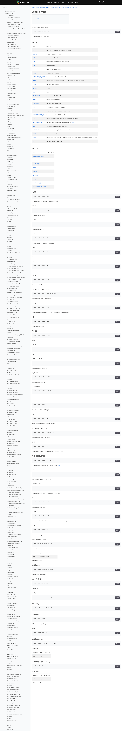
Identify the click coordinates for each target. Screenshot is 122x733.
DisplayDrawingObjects (12, 445)
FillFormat (9, 563)
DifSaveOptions (11, 437)
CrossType (9, 332)
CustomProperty (11, 350)
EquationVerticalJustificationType (15, 512)
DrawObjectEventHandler (13, 463)
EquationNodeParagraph (13, 508)
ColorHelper (10, 239)
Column (9, 246)
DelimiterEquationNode (12, 430)
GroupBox (9, 663)
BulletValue (9, 124)
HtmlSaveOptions (11, 709)
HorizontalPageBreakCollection (14, 680)
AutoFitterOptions (11, 66)
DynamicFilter (10, 472)
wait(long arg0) (37, 182)
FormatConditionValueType (13, 621)
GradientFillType (11, 649)
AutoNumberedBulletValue (13, 73)
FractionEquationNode (12, 632)
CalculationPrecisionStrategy (14, 137)
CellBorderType (10, 146)
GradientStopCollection (12, 656)
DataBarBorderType (12, 370)
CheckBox (9, 221)
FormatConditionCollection (13, 616)
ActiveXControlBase (12, 44)
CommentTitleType (11, 263)
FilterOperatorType (11, 578)
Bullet (8, 119)
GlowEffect (9, 641)
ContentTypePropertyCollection (14, 292)
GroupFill (9, 667)
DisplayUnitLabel (11, 448)
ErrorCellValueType (11, 521)
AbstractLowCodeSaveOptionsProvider (16, 33)
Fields (37, 18)
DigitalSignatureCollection (13, 441)
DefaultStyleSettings (12, 423)
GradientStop (10, 654)
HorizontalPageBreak (12, 678)
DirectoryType (10, 443)
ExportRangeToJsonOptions (14, 534)
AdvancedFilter (10, 51)
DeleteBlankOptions (12, 425)
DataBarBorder (10, 368)
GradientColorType (11, 643)
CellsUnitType (10, 166)
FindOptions (10, 583)
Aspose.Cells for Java (9, 11)
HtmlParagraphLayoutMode (13, 707)
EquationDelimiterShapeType (14, 494)
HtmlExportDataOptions (13, 689)
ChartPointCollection (12, 208)
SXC (34, 118)
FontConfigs (10, 592)
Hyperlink (9, 718)
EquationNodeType (11, 510)
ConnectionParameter (12, 281)
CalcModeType (10, 128)
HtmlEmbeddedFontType (13, 687)
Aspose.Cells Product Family (43, 7)
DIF (34, 69)
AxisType (9, 82)
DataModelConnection (12, 390)
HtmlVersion (10, 716)
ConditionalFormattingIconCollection (16, 270)
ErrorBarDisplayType (12, 516)
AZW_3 (35, 54)
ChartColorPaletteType (12, 190)
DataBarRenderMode (12, 377)
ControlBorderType (11, 295)
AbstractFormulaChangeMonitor (15, 22)
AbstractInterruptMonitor (13, 26)
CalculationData (11, 133)
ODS (34, 107)
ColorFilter (9, 237)
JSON (34, 92)
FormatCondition (11, 614)
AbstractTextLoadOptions (13, 35)
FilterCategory (10, 572)
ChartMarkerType (11, 204)
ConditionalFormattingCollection (15, 266)
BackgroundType (11, 86)
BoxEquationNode (11, 110)
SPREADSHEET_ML (38, 115)
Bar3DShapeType (11, 88)
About (76, 2)
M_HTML (35, 99)
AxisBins (9, 79)
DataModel (9, 388)
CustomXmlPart (11, 357)
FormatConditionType (12, 618)
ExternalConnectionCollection (14, 543)
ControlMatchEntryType (12, 301)
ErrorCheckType (11, 527)
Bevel (8, 95)
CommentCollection (12, 259)
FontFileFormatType (12, 596)
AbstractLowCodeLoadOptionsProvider (16, 28)
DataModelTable (11, 397)
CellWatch (9, 175)
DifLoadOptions (10, 434)
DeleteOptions (10, 428)
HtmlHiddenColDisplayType (13, 694)
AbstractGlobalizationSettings (14, 24)
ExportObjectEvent (11, 532)
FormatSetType (10, 623)
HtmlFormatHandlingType (13, 692)
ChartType (9, 219)
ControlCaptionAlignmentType (14, 297)
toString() (35, 175)
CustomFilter (10, 337)
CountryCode (10, 328)
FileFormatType (11, 556)
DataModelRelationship (12, 392)
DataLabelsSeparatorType (13, 383)
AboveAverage (10, 15)
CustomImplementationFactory (14, 346)
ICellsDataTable (11, 723)
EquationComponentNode (13, 492)
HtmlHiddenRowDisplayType (14, 696)
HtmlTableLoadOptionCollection (14, 714)
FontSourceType (11, 607)
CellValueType (10, 173)
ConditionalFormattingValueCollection (16, 277)
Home (33, 7)
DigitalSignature (11, 439)
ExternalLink (10, 545)
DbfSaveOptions (11, 419)
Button (8, 126)
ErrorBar (9, 514)
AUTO (34, 50)
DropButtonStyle (11, 468)
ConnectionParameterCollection (15, 283)
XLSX (34, 137)
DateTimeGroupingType (13, 410)
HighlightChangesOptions (13, 676)
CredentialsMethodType (13, 330)
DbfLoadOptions (11, 417)
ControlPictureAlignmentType (14, 306)
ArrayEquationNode (12, 57)
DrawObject (10, 459)
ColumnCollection (11, 248)
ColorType (9, 244)
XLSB (34, 133)
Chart (8, 181)
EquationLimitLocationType (13, 501)
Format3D (9, 612)
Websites (70, 2)
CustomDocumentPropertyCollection (16, 334)
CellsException (10, 159)
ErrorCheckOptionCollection (14, 525)
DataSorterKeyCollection (13, 405)
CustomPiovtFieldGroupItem (14, 348)
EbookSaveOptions (11, 479)
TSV (73, 122)
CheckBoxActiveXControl (13, 224)
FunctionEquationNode (12, 634)
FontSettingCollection (12, 603)
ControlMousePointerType (13, 303)
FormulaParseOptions (12, 627)
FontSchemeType (11, 598)
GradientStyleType (11, 658)
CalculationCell (10, 130)
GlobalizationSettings (12, 638)
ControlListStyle (11, 299)
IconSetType (10, 729)
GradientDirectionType (12, 645)
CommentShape (11, 261)
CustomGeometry (11, 343)
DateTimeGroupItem (12, 412)
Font (8, 590)
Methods (38, 20)
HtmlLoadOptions (11, 703)
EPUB (34, 73)
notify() (34, 167)
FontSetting (10, 601)
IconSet (9, 727)
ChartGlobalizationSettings (13, 199)
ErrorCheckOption (11, 523)
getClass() (35, 160)
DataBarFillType (11, 372)
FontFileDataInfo (11, 594)
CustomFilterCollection (12, 339)
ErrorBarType (10, 519)
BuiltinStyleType (11, 117)
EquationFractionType (12, 496)
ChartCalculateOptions (12, 186)
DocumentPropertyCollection (14, 454)
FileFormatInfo (10, 554)
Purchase (56, 2)
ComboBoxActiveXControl (13, 252)
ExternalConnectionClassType (14, 541)
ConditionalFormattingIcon (13, 268)
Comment (9, 257)
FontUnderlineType (11, 610)
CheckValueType (11, 228)
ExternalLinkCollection (12, 547)
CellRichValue (10, 148)
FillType (9, 570)
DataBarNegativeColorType (13, 374)
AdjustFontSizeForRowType (14, 48)
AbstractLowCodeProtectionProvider (16, 31)
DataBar (9, 363)
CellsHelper (10, 164)
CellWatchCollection (12, 177)
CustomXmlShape (11, 361)
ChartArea (9, 184)
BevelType (9, 99)
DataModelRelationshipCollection (15, 394)
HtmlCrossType (10, 685)
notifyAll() (35, 171)
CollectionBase (10, 230)
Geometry (9, 636)
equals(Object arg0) (38, 156)
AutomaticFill (10, 71)
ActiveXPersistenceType (13, 46)
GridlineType (10, 661)
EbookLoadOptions (11, 476)
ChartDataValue (11, 195)
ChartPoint (9, 206)
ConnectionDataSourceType (14, 279)
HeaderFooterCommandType (14, 674)
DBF (34, 65)
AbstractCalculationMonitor (13, 20)
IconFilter (9, 725)
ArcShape (9, 53)
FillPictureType (10, 567)
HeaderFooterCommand (13, 672)
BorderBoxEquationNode (13, 104)
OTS (34, 111)
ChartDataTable (11, 193)
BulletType (9, 122)
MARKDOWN (36, 96)
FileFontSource (10, 552)
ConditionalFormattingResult (14, 272)
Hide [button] (51, 16)
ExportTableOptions (12, 536)
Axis (8, 77)
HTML (34, 84)
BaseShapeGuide (11, 93)
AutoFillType (10, 59)
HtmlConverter (10, 683)
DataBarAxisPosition (12, 366)
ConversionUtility (11, 321)
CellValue (9, 168)
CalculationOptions (11, 135)
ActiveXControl (10, 42)
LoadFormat (74, 7)
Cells (8, 150)
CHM (34, 58)
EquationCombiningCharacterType (15, 490)
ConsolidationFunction (12, 288)
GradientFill (10, 647)
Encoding (9, 483)
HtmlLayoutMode (11, 698)
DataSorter (9, 401)
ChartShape (10, 210)
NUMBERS (36, 103)
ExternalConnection (12, 539)
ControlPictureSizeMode (13, 310)
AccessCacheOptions (12, 40)
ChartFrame (10, 197)
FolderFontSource (11, 587)
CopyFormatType (11, 323)
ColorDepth (9, 235)
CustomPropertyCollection (13, 352)
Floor (8, 585)
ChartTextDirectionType (12, 215)
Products (49, 2)
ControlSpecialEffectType (13, 317)
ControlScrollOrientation (13, 314)
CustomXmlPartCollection (13, 359)
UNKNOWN (36, 130)
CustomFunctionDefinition (13, 341)
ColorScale (9, 241)
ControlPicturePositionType (13, 308)
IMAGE (35, 88)
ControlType (10, 319)
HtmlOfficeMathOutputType (13, 705)
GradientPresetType (12, 652)
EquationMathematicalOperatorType (16, 503)
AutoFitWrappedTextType (13, 68)
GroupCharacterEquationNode (14, 665)
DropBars (9, 465)
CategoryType (10, 139)
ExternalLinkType (11, 550)
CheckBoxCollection (12, 226)
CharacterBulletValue (12, 179)
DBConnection (10, 414)
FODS (34, 80)
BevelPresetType (11, 97)
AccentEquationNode (12, 37)
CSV (34, 61)
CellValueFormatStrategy (13, 170)
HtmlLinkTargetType (12, 700)
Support (63, 2)
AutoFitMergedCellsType (13, 64)
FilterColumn (10, 574)
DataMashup (10, 385)
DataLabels (9, 379)
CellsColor (9, 153)
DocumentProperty (11, 452)
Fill (7, 561)
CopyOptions (10, 326)
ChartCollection (10, 188)
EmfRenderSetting (11, 481)
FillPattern (9, 565)
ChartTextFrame (11, 217)
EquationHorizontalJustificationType (16, 499)
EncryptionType (10, 485)
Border (8, 102)
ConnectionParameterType (13, 286)
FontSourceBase (11, 605)
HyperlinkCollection (11, 720)
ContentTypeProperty (12, 290)
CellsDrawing (10, 157)
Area (8, 55)
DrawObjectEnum (11, 461)
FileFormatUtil (10, 559)
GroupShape (10, 669)
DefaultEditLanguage (12, 421)
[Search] (15, 7)
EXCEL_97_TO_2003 (39, 77)
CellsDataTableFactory (12, 155)
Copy (111, 31)
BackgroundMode (11, 84)
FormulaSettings (11, 629)
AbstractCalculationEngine (13, 17)
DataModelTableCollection (13, 399)
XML (34, 141)
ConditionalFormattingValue (14, 275)
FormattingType (11, 625)
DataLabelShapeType (12, 381)
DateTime (9, 408)
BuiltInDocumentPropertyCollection (15, 115)
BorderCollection (11, 106)
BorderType (10, 108)
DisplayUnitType (11, 450)
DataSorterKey (10, 403)
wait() (34, 179)
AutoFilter (9, 62)
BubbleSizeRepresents (12, 113)
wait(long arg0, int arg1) (39, 186)
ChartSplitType (10, 212)
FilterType (9, 581)
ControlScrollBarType (12, 312)
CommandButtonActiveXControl (15, 255)
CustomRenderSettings (12, 354)
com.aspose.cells (10, 13)
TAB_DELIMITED (37, 122)
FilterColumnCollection (12, 576)
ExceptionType (10, 530)
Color (8, 232)
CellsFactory (10, 161)
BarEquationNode (11, 91)
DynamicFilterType (11, 474)
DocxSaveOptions (11, 456)
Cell (8, 142)
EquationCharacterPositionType (14, 488)
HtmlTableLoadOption (12, 712)
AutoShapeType (11, 75)
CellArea (9, 144)
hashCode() (36, 163)
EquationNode (10, 505)
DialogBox (9, 432)
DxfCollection (10, 470)
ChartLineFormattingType (13, 201)
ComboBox (9, 250)
